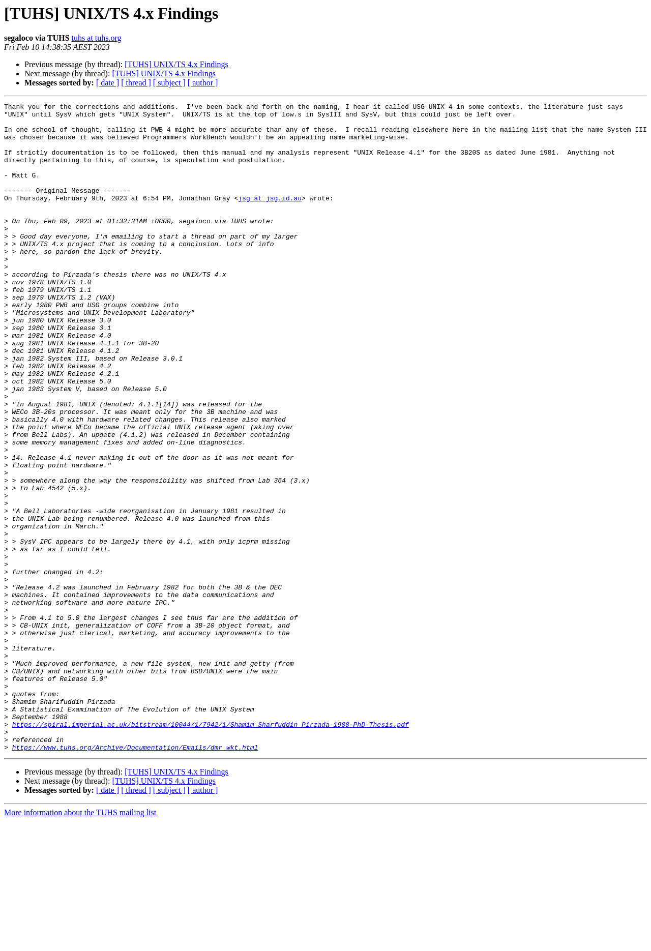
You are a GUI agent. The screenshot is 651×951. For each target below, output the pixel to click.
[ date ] (107, 82)
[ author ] (203, 82)
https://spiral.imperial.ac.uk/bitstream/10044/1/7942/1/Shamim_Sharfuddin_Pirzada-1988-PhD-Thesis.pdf (210, 849)
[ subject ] (169, 82)
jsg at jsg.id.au (270, 217)
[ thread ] (136, 82)
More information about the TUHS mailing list (80, 942)
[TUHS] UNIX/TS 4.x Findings (176, 64)
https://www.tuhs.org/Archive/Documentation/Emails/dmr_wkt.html (135, 876)
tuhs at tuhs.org (97, 38)
